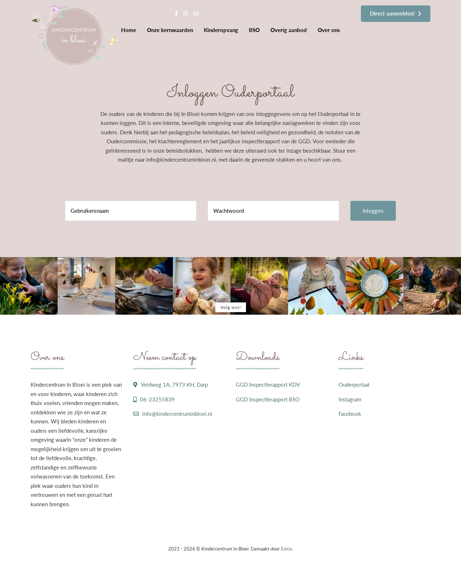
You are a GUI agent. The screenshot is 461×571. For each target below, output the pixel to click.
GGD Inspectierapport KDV (268, 384)
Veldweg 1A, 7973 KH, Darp (174, 384)
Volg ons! (230, 307)
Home (128, 30)
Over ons (329, 30)
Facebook (350, 413)
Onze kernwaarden (170, 30)
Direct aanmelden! (392, 13)
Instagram (350, 399)
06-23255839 (157, 399)
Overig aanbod (288, 30)
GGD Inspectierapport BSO (268, 399)
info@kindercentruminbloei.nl (177, 413)
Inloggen (373, 210)
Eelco (286, 549)
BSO (254, 30)
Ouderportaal (354, 384)
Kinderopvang (221, 30)
